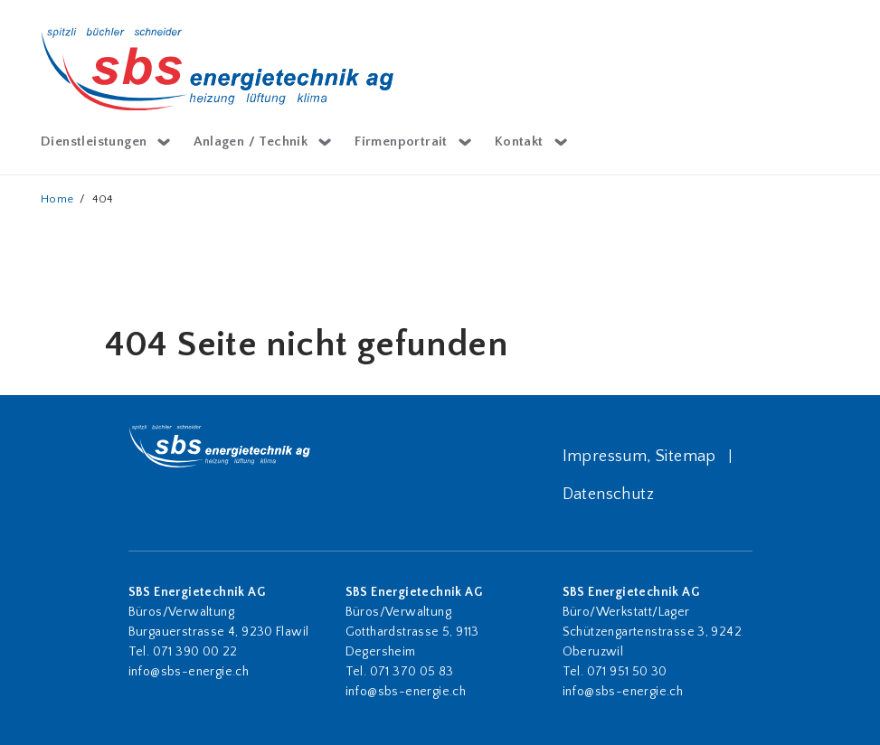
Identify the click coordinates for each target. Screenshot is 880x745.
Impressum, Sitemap (639, 457)
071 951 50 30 (629, 672)
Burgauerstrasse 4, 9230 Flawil (218, 632)
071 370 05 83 (412, 672)
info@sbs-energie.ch (189, 672)
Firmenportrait (401, 141)
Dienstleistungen (94, 141)
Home (57, 199)
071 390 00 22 (195, 652)
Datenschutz (608, 495)
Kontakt (519, 141)
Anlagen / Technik (251, 141)
